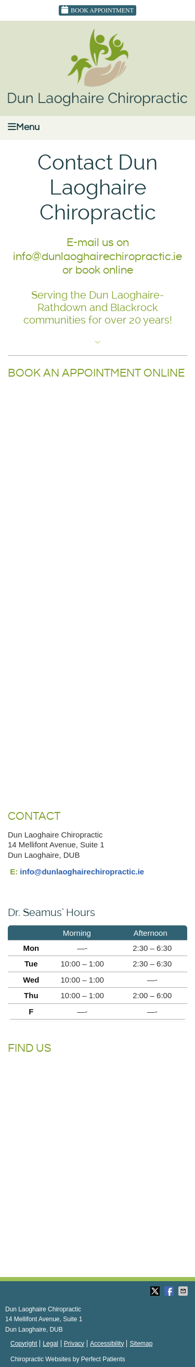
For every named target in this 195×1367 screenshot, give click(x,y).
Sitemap (140, 1343)
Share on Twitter (156, 1291)
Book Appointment (97, 10)
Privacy (74, 1343)
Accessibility (107, 1343)
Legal (50, 1343)
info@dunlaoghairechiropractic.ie (82, 871)
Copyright (23, 1343)
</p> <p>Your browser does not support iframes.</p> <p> (97, 597)
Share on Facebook (170, 1291)
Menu (24, 127)
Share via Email (184, 1291)
